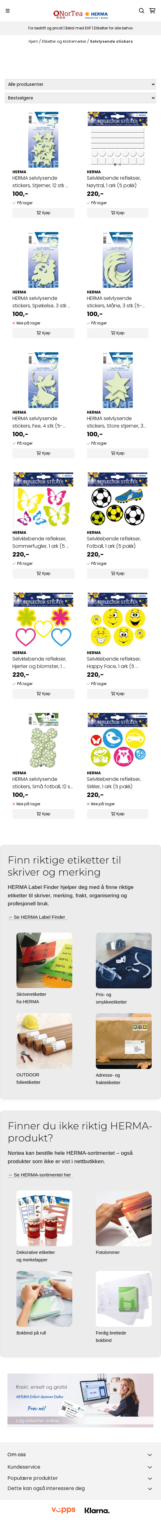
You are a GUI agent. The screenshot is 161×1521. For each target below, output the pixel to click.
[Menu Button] (7, 10)
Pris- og (104, 994)
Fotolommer (108, 1252)
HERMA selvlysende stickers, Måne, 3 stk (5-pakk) (114, 302)
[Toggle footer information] (151, 1454)
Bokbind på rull (31, 1332)
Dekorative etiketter (36, 1252)
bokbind (104, 1340)
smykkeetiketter (112, 1002)
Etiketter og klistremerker (64, 41)
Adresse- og (108, 1075)
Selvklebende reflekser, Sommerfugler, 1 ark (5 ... (40, 542)
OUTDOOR (28, 1074)
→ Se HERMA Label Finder (38, 917)
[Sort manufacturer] (80, 84)
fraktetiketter (109, 1082)
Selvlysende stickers (111, 41)
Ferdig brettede (111, 1332)
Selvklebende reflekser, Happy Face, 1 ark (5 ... (114, 662)
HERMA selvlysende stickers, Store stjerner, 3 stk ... (115, 422)
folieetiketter (29, 1082)
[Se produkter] (80, 1400)
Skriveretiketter (31, 994)
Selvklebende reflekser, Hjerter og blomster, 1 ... (39, 662)
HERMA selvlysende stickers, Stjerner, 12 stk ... (40, 181)
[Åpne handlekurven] (152, 11)
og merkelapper (32, 1259)
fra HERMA (28, 1001)
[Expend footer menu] (151, 1467)
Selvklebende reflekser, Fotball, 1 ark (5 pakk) (114, 542)
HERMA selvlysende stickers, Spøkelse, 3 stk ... (41, 302)
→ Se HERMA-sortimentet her (41, 1174)
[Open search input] (142, 11)
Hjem (34, 41)
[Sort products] (80, 98)
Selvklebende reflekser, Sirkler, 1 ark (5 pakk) (114, 783)
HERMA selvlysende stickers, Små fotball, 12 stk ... (43, 783)
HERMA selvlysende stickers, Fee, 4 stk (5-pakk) (37, 422)
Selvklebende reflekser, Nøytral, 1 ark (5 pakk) (114, 181)
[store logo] (80, 11)
